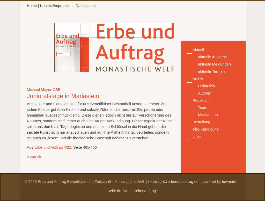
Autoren (204, 93)
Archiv (198, 79)
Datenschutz (86, 6)
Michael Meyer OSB (44, 90)
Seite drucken (118, 191)
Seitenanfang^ (146, 191)
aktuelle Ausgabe (212, 57)
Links (197, 136)
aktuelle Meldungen (214, 64)
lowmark (229, 182)
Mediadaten (208, 115)
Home (32, 6)
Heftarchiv (206, 86)
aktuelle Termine (211, 71)
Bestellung (201, 122)
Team (202, 108)
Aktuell (198, 50)
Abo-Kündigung (206, 129)
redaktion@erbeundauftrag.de (173, 182)
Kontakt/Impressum (56, 6)
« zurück (34, 157)
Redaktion (201, 100)
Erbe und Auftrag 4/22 (52, 147)
